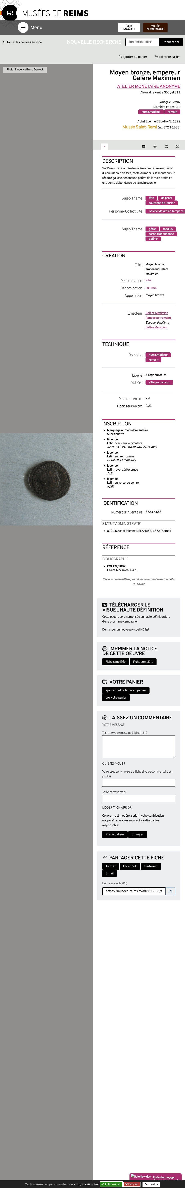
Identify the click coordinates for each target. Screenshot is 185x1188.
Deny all (133, 1184)
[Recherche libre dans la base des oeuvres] (142, 42)
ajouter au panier (133, 57)
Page (128, 27)
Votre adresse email (114, 792)
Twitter (111, 866)
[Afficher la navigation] (23, 27)
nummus (151, 288)
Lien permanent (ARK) (114, 883)
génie (152, 229)
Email (110, 874)
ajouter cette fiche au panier (126, 691)
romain (172, 112)
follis (148, 281)
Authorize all (111, 1184)
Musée (155, 27)
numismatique (151, 112)
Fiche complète (143, 662)
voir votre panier (167, 57)
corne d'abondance (161, 234)
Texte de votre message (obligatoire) (124, 733)
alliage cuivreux (159, 383)
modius (168, 229)
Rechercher (171, 42)
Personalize (151, 1184)
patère (153, 239)
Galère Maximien (156, 328)
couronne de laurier (162, 203)
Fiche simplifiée (116, 662)
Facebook (130, 866)
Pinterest (151, 866)
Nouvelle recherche (94, 42)
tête (151, 198)
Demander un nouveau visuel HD (123, 630)
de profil (166, 198)
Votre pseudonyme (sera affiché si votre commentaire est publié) (137, 774)
